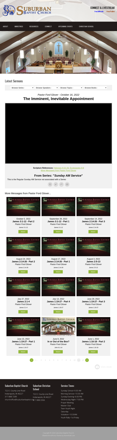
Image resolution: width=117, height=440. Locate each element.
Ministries (19, 26)
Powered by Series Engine (103, 366)
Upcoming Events (65, 26)
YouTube (110, 11)
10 (74, 360)
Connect (48, 26)
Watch (23, 232)
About (5, 26)
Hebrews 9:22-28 (61, 168)
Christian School (86, 26)
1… (36, 360)
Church (45, 435)
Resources (33, 26)
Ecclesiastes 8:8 (77, 168)
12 (83, 360)
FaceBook (99, 11)
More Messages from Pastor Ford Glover (58, 170)
